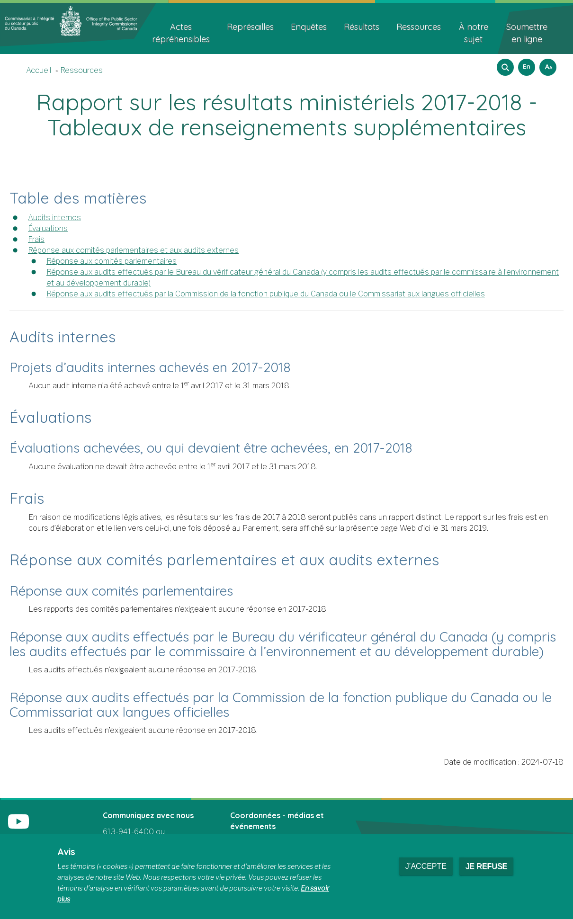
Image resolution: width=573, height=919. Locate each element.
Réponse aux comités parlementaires (111, 261)
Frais (36, 239)
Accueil (38, 70)
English (525, 64)
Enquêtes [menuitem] (309, 26)
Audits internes (54, 217)
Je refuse (486, 866)
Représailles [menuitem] (250, 26)
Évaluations (48, 228)
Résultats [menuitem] (361, 26)
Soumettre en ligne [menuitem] (526, 33)
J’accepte (426, 866)
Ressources (81, 70)
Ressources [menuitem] (418, 26)
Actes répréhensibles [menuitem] (181, 33)
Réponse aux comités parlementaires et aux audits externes (133, 250)
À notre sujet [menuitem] (473, 33)
